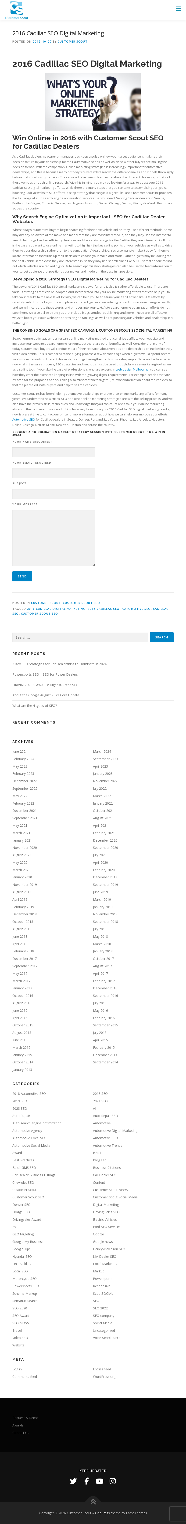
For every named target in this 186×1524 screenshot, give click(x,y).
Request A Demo (25, 1418)
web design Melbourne (132, 369)
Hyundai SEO (22, 1256)
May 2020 (19, 862)
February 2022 (23, 803)
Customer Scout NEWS (110, 1189)
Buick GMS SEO (24, 1167)
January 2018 (103, 951)
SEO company (103, 1315)
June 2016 (19, 1010)
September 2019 (105, 884)
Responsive (101, 1286)
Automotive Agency (27, 1130)
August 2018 (21, 929)
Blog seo (100, 1160)
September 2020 (105, 847)
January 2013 (22, 1069)
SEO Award (20, 1315)
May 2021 (19, 825)
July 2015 (100, 1032)
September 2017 (24, 966)
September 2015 (105, 1025)
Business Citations (107, 1167)
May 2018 (100, 936)
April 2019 (19, 899)
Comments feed (24, 1376)
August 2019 (21, 892)
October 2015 (22, 1025)
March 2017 (21, 981)
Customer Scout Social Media (115, 1197)
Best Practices (23, 1160)
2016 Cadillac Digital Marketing (56, 609)
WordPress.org (104, 1376)
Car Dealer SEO (104, 1175)
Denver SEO (21, 1204)
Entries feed (102, 1369)
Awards (18, 1425)
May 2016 (100, 1010)
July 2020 (100, 855)
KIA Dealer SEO (104, 1256)
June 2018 (19, 936)
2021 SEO (100, 1101)
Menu (178, 9)
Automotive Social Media (31, 1145)
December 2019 (105, 877)
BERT (97, 1152)
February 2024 (23, 759)
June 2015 (19, 1040)
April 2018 (19, 944)
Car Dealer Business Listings (33, 1175)
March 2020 (21, 870)
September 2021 (24, 818)
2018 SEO (100, 1093)
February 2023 (23, 773)
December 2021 (24, 810)
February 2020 (104, 870)
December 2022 (24, 781)
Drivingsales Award (26, 1219)
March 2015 (21, 1047)
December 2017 (24, 958)
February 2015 (104, 1047)
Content (99, 1182)
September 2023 (105, 759)
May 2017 (19, 973)
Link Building (21, 1263)
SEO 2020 (19, 1308)
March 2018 (102, 944)
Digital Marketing (106, 1204)
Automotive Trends (107, 1145)
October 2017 (103, 958)
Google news (103, 1241)
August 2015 (21, 1032)
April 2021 (100, 825)
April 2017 (100, 973)
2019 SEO (19, 1101)
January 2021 (22, 840)
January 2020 (22, 877)
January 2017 (22, 988)
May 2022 (19, 796)
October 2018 (22, 921)
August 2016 (21, 1003)
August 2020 (21, 855)
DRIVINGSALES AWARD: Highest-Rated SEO (45, 685)
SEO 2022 (100, 1308)
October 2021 (103, 810)
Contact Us (20, 1432)
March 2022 (102, 796)
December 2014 (105, 1055)
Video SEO (20, 1337)
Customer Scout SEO (81, 603)
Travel (17, 1330)
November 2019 (24, 884)
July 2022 (100, 788)
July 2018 (100, 929)
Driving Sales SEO (106, 1212)
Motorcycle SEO (24, 1278)
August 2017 (102, 966)
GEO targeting (23, 1234)
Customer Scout (72, 42)
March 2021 (21, 833)
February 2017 (104, 981)
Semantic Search (25, 1300)
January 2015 (22, 1055)
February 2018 (23, 951)
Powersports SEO (25, 1286)
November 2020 (24, 847)
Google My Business (27, 1241)
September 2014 (105, 1062)
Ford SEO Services (107, 1226)
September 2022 (24, 788)
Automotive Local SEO (29, 1138)
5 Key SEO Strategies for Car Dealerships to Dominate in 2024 (59, 664)
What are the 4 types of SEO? (34, 705)
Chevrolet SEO (23, 1182)
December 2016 (105, 988)
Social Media (102, 1323)
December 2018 (24, 914)
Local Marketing (105, 1263)
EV (14, 1226)
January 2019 (103, 907)
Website (18, 1345)
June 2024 (19, 751)
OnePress (102, 1513)
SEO (96, 1300)
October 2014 (22, 1062)
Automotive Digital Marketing (115, 1130)
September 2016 (105, 995)
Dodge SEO (21, 1212)
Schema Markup (24, 1293)
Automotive (102, 1123)
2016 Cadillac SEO (104, 609)
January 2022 (103, 803)
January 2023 (103, 773)
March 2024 (102, 751)
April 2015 (100, 1040)
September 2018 (105, 921)
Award (17, 1152)
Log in (17, 1369)
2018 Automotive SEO (29, 1093)
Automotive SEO (23, 419)
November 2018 (105, 914)
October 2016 (22, 995)
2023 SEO (19, 1108)
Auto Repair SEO (105, 1115)
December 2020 (105, 840)
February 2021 (104, 833)
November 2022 (105, 781)
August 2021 (102, 818)
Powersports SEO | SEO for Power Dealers (45, 674)
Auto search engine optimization (36, 1123)
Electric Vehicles (105, 1219)
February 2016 (104, 1018)
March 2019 (102, 899)
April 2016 (19, 1018)
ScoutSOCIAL (103, 1293)
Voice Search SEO (106, 1337)
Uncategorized (104, 1330)
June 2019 (100, 892)
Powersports (102, 1278)
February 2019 (23, 907)
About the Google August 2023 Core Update (45, 695)
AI (94, 1108)
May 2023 (19, 766)
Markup (98, 1271)
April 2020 (100, 862)
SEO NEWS (20, 1323)
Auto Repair (21, 1115)
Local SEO (20, 1271)
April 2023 (100, 766)
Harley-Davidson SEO (109, 1249)
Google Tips (21, 1249)
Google (98, 1234)
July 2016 (100, 1003)
